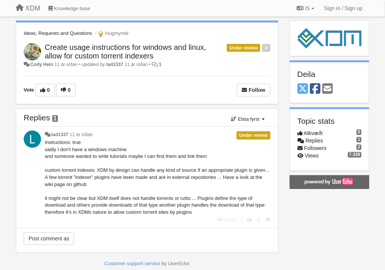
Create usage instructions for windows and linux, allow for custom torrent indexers (125, 51)
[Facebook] (315, 89)
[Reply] (226, 220)
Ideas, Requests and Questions (58, 33)
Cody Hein (41, 64)
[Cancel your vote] (259, 220)
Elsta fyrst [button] (247, 119)
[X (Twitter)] (302, 89)
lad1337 (114, 64)
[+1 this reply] (249, 220)
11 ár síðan (81, 134)
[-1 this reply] (267, 220)
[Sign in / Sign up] (343, 8)
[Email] (327, 89)
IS (305, 8)
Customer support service (132, 263)
